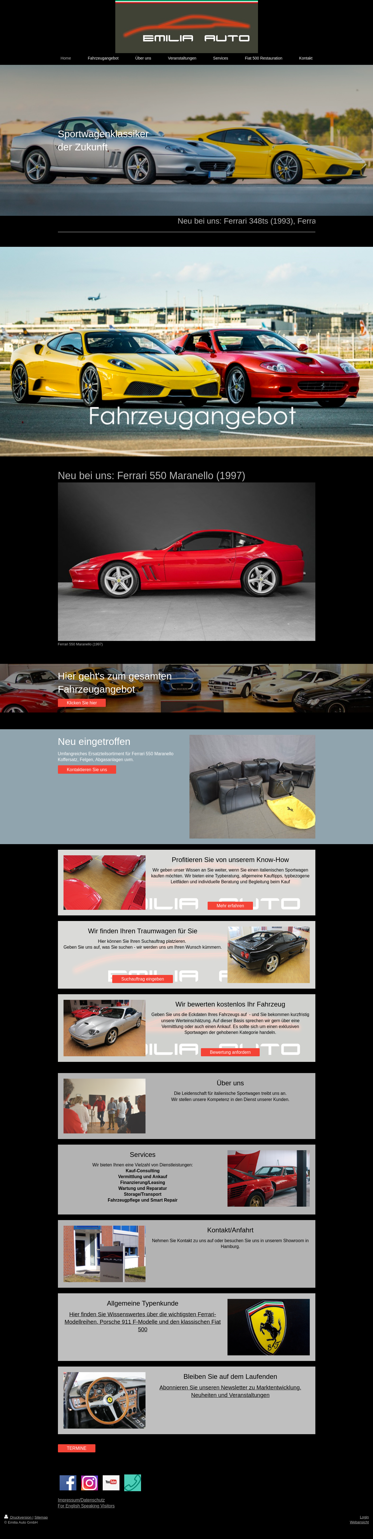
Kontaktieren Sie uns (87, 769)
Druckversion (18, 1517)
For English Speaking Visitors (86, 1506)
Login (364, 1517)
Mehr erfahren (230, 905)
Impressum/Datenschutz (81, 1500)
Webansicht (359, 1522)
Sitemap (41, 1517)
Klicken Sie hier (82, 702)
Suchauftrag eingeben (142, 979)
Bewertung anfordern (230, 1052)
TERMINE (76, 1448)
